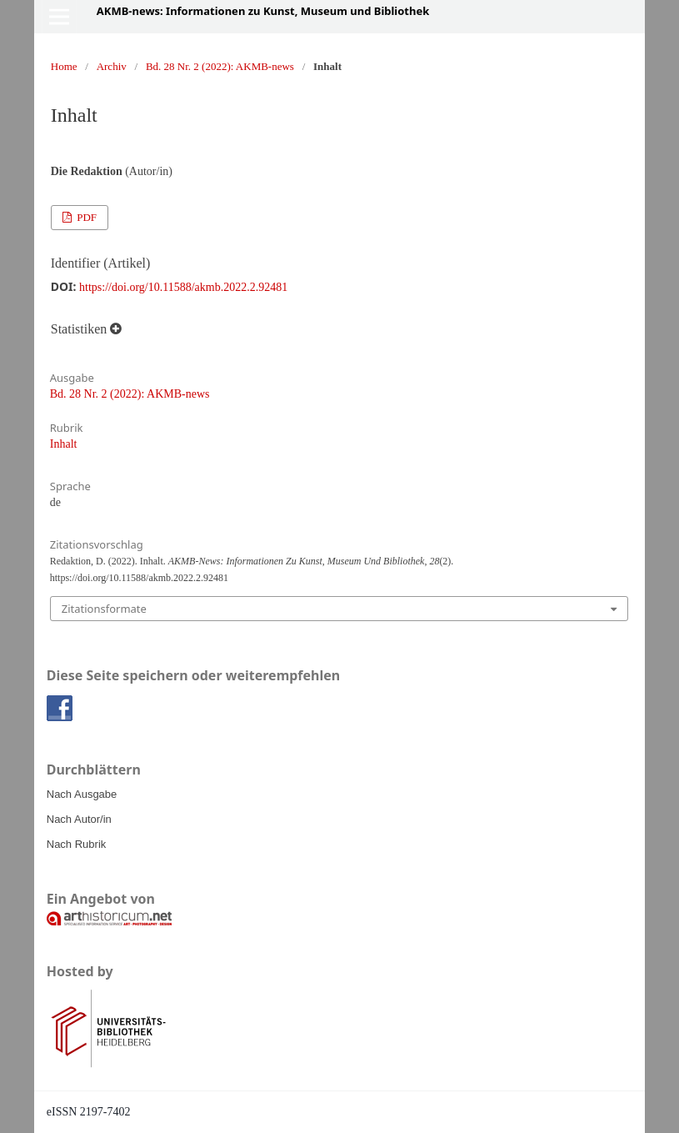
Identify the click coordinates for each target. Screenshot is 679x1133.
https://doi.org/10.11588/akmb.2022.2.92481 (183, 287)
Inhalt (63, 444)
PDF (85, 217)
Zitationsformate (104, 608)
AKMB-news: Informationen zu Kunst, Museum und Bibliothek (263, 10)
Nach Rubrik (77, 844)
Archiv (112, 66)
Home (64, 66)
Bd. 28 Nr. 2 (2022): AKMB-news (220, 66)
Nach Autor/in (79, 819)
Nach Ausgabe (82, 794)
